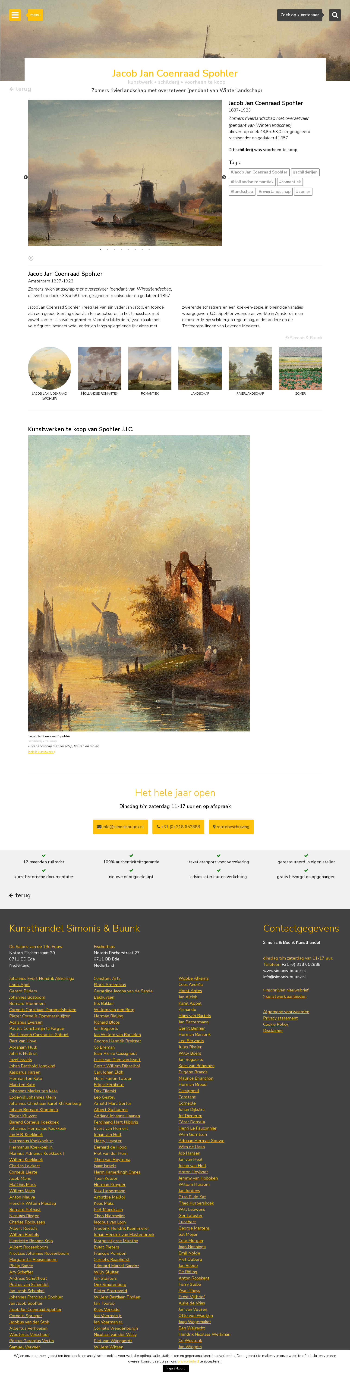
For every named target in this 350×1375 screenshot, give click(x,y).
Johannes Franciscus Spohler (36, 1273)
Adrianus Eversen (25, 998)
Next (224, 164)
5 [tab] (128, 224)
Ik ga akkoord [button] (176, 1368)
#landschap (242, 192)
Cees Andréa (191, 960)
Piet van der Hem (110, 1129)
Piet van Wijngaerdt (113, 1316)
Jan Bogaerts (106, 1004)
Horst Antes (190, 966)
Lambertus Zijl (108, 1335)
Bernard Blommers (27, 979)
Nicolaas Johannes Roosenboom (39, 1229)
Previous (25, 164)
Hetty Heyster (108, 1116)
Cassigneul (189, 1066)
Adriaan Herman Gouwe (201, 1116)
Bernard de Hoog (110, 1123)
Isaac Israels (105, 1141)
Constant (187, 1072)
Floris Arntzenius (110, 960)
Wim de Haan (192, 1122)
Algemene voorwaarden (286, 987)
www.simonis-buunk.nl (284, 946)
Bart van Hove (22, 1016)
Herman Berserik (195, 1010)
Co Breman (104, 1023)
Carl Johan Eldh (108, 1048)
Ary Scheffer (21, 1248)
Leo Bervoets (191, 1016)
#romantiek (290, 182)
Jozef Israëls (20, 1035)
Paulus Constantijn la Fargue (36, 1004)
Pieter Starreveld (110, 1266)
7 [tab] (142, 224)
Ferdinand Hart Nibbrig (116, 1098)
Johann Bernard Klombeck (33, 1085)
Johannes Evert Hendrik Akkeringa (41, 954)
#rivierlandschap (275, 192)
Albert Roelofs (23, 1204)
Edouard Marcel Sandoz (116, 1241)
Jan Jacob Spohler (26, 1279)
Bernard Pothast (25, 1185)
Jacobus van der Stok (29, 1298)
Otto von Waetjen (196, 1291)
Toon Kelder (105, 1154)
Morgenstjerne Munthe (116, 1216)
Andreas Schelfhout (28, 1254)
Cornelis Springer (25, 1291)
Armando (187, 985)
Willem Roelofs (24, 1210)
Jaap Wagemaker (195, 1297)
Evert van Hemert (111, 1104)
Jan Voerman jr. (108, 1291)
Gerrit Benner (192, 1004)
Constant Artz (107, 954)
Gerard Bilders (23, 966)
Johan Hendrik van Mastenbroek (124, 1210)
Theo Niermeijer (109, 1191)
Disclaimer (273, 1006)
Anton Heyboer (193, 1147)
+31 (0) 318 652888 (178, 801)
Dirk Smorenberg (110, 1260)
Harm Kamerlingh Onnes (117, 1148)
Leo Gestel (104, 1073)
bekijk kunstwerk (41, 726)
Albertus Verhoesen (28, 1304)
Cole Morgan (191, 1216)
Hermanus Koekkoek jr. (31, 1123)
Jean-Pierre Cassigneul (115, 1029)
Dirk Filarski (105, 1066)
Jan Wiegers (190, 1322)
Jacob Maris (20, 1154)
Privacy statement (280, 994)
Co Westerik (190, 1316)
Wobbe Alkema (193, 954)
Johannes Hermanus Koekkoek (37, 1104)
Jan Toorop (104, 1279)
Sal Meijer (188, 1210)
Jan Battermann (193, 997)
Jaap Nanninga (192, 1222)
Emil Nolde (189, 1229)
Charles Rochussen (27, 1198)
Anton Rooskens (194, 1254)
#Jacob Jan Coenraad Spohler (259, 172)
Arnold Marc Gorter (112, 1079)
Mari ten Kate (22, 1060)
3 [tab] (114, 224)
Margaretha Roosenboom (33, 1235)
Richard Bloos (107, 998)
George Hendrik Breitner (117, 1016)
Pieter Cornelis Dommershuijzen (39, 991)
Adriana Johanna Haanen (117, 1091)
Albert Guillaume (111, 1085)
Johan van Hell (107, 1110)
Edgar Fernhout (109, 1060)
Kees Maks (104, 1179)
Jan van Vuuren (193, 1285)
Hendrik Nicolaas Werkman (204, 1310)
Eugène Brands (193, 1047)
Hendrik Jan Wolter (112, 1329)
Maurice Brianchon (196, 1054)
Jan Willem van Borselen (117, 1010)
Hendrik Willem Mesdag (32, 1179)
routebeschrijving (231, 801)
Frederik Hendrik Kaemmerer (121, 1204)
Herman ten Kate (25, 1054)
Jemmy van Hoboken (198, 1154)
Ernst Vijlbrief (192, 1272)
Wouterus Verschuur (29, 1310)
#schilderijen (305, 172)
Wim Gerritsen (193, 1110)
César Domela (192, 1097)
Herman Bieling (108, 991)
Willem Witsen (108, 1322)
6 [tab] (135, 224)
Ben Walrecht (192, 1304)
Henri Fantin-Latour (113, 1054)
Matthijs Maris (22, 1160)
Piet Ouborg (190, 1235)
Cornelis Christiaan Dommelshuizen (42, 985)
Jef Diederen (190, 1091)
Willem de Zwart (110, 1341)
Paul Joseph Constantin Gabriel (39, 1010)
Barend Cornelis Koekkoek (34, 1098)
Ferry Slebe (190, 1260)
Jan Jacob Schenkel (27, 1266)
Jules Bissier (190, 1022)
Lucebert (187, 1197)
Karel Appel (190, 979)
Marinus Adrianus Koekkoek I (36, 1129)
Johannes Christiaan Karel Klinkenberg (45, 1079)
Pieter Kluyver (23, 1091)
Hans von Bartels (195, 991)
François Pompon (110, 1229)
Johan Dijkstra (192, 1085)
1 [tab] (100, 224)
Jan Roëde (188, 1241)
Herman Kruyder (110, 1160)
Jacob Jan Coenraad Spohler (35, 1285)
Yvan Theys (189, 1266)
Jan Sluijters (105, 1254)
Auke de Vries (192, 1279)
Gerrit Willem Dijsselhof (117, 1041)
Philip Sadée (21, 1241)
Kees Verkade (107, 1285)
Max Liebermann (109, 1166)
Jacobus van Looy (110, 1198)
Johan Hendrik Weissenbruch (36, 1329)
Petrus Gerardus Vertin (31, 1316)
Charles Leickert (24, 1141)
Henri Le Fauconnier (198, 1104)
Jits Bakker (104, 979)
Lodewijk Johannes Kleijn (32, 1073)
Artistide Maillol (109, 1173)
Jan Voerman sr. (108, 1298)
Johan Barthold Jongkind (32, 1041)
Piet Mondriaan (108, 1185)
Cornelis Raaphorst (112, 1235)
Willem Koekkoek (26, 1135)
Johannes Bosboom (27, 973)
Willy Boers (190, 1029)
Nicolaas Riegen (24, 1191)
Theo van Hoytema (112, 1135)
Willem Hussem (194, 1160)
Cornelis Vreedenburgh (116, 1304)
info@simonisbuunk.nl (120, 801)
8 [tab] (149, 224)
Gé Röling (188, 1247)
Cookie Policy (275, 1000)
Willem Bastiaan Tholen (117, 1273)
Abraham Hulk (23, 1023)
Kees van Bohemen (196, 1041)
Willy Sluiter (106, 1248)
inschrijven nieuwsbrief (286, 966)
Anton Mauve (22, 1173)
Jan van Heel (190, 1135)
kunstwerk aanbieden (284, 972)
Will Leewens (192, 1185)
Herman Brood (193, 1060)
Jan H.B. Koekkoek (26, 1110)
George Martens (194, 1204)
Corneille (187, 1079)
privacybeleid (188, 1361)
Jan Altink (188, 973)
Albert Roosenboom (28, 1223)
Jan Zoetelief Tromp (28, 1335)
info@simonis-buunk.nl (284, 952)
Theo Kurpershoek (196, 1179)
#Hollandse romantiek (252, 182)
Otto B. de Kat (192, 1172)
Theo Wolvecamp (195, 1329)
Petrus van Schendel (29, 1260)
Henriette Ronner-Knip (31, 1216)
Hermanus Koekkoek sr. (31, 1116)
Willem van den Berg (114, 985)
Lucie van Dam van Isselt (117, 1035)
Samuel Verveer (24, 1322)
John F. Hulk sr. (23, 1029)
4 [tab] (121, 224)
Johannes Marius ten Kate (33, 1066)
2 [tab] (107, 224)
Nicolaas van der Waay (115, 1310)
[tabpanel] (125, 173)
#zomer (303, 192)
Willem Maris (22, 1166)
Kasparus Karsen (24, 1048)
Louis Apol (19, 960)
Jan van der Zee (193, 1335)
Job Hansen (189, 1129)
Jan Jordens (189, 1166)
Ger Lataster (191, 1191)
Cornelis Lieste (23, 1148)
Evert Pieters (106, 1223)
